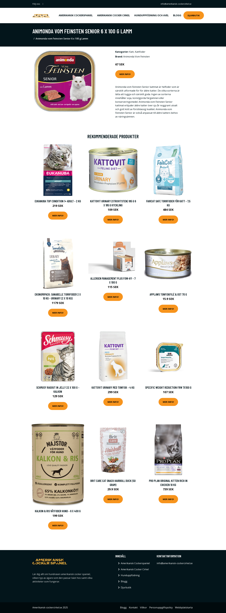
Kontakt (133, 607)
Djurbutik (194, 15)
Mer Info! (125, 74)
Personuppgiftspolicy (161, 607)
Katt (131, 51)
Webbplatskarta (184, 607)
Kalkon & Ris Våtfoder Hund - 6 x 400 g (58, 511)
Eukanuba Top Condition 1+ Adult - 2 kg (58, 201)
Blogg (177, 15)
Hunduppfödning (130, 575)
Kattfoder (140, 51)
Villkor (143, 607)
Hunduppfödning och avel (151, 15)
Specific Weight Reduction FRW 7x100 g (168, 387)
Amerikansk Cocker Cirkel (113, 15)
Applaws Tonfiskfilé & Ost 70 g (168, 294)
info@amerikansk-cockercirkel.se (176, 3)
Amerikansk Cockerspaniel (76, 15)
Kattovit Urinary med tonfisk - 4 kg (113, 387)
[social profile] (42, 4)
